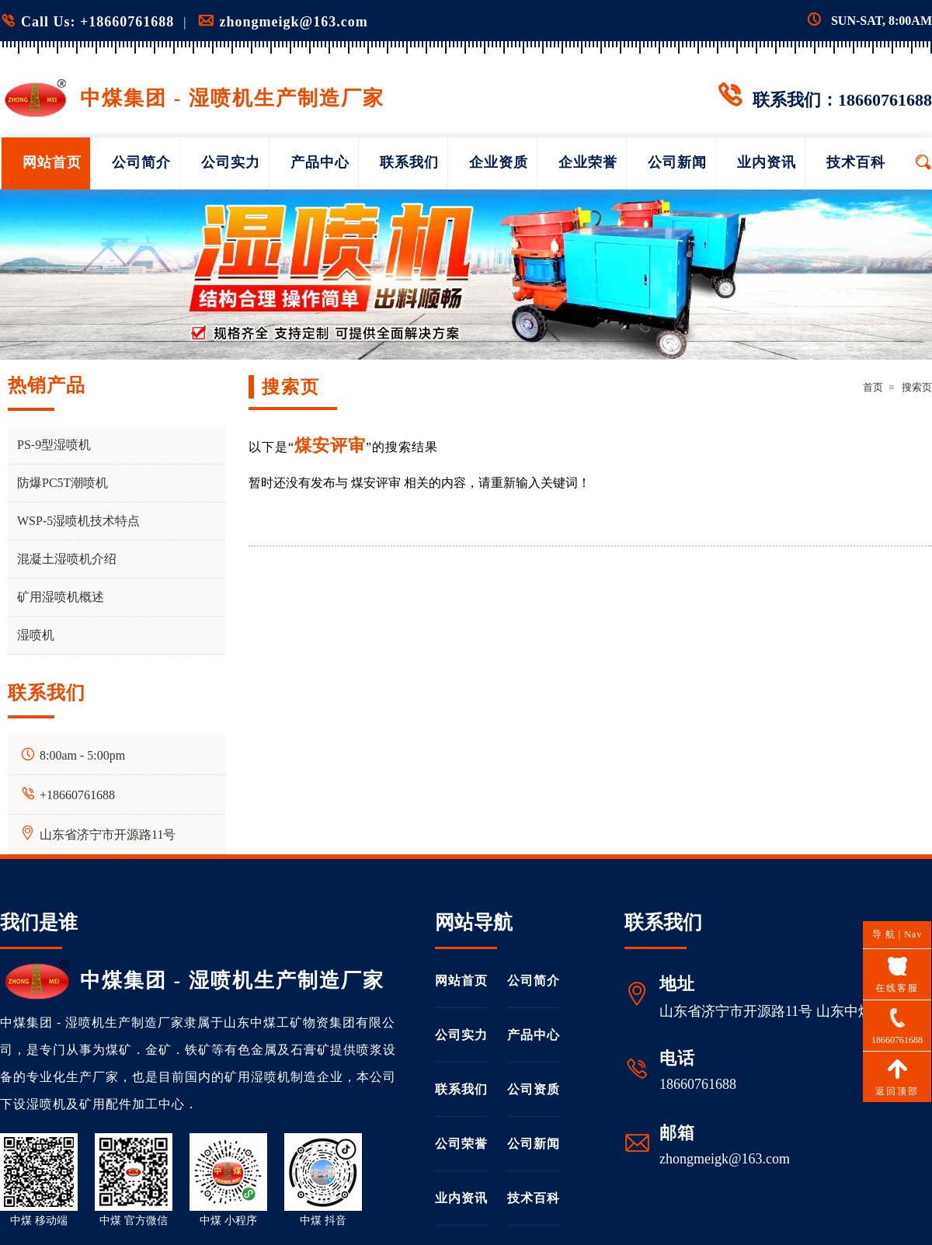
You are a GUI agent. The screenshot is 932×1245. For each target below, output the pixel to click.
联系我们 (409, 162)
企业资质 (498, 162)
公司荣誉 (461, 1143)
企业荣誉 (587, 162)
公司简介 (141, 162)
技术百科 (855, 162)
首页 (873, 387)
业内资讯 (766, 162)
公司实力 (230, 162)
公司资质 (533, 1089)
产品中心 (320, 162)
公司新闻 (677, 162)
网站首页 (52, 162)
